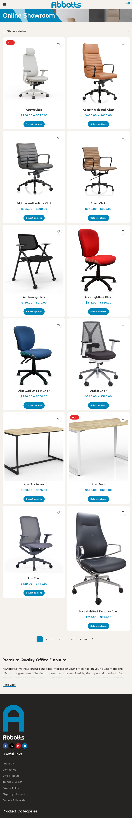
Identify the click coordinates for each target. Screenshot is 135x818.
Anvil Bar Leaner (34, 484)
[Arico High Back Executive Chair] (98, 558)
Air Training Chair (34, 297)
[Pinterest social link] (18, 746)
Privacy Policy (11, 788)
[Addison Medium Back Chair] (33, 166)
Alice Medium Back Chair (34, 390)
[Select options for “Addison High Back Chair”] (98, 124)
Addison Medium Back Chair (34, 203)
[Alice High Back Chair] (98, 260)
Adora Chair (98, 203)
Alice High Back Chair (98, 297)
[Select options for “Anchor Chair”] (98, 405)
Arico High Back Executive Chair (98, 611)
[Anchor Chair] (98, 353)
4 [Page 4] (59, 639)
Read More (9, 684)
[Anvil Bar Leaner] (33, 447)
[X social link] (12, 746)
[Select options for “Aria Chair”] (34, 593)
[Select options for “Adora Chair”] (98, 218)
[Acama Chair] (33, 72)
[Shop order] (127, 31)
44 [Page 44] (86, 639)
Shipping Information (15, 794)
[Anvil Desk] (98, 447)
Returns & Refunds (14, 800)
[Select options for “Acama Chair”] (34, 124)
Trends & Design (12, 781)
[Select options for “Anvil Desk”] (98, 499)
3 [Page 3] (53, 639)
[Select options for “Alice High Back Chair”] (98, 311)
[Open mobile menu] (4, 4)
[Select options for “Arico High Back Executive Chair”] (98, 626)
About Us (8, 763)
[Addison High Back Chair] (98, 72)
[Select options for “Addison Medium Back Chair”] (34, 218)
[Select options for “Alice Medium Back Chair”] (34, 405)
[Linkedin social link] (24, 746)
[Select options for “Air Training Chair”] (34, 311)
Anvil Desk (98, 484)
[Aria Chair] (33, 541)
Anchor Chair (98, 390)
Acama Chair (34, 109)
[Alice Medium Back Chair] (33, 353)
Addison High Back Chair (98, 109)
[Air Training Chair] (33, 260)
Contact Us (9, 769)
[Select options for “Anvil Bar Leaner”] (34, 499)
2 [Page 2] (46, 639)
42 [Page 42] (73, 639)
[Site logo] (66, 4)
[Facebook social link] (5, 746)
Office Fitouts (11, 775)
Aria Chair (34, 578)
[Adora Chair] (98, 166)
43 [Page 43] (79, 639)
